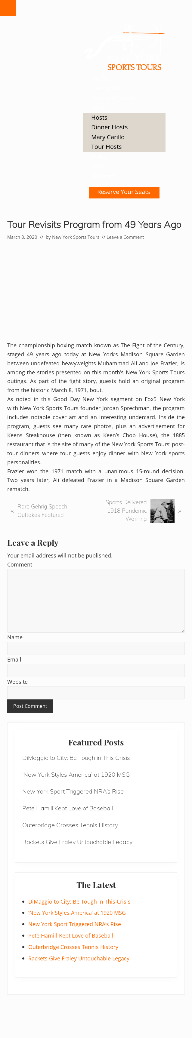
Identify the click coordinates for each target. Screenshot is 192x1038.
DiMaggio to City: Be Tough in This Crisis (76, 757)
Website (17, 681)
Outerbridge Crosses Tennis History (70, 825)
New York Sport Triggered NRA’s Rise (73, 791)
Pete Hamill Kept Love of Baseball (67, 808)
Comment (19, 564)
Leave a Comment (125, 237)
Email (14, 659)
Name (15, 637)
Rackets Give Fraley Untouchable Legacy (77, 842)
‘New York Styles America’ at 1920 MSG (76, 774)
